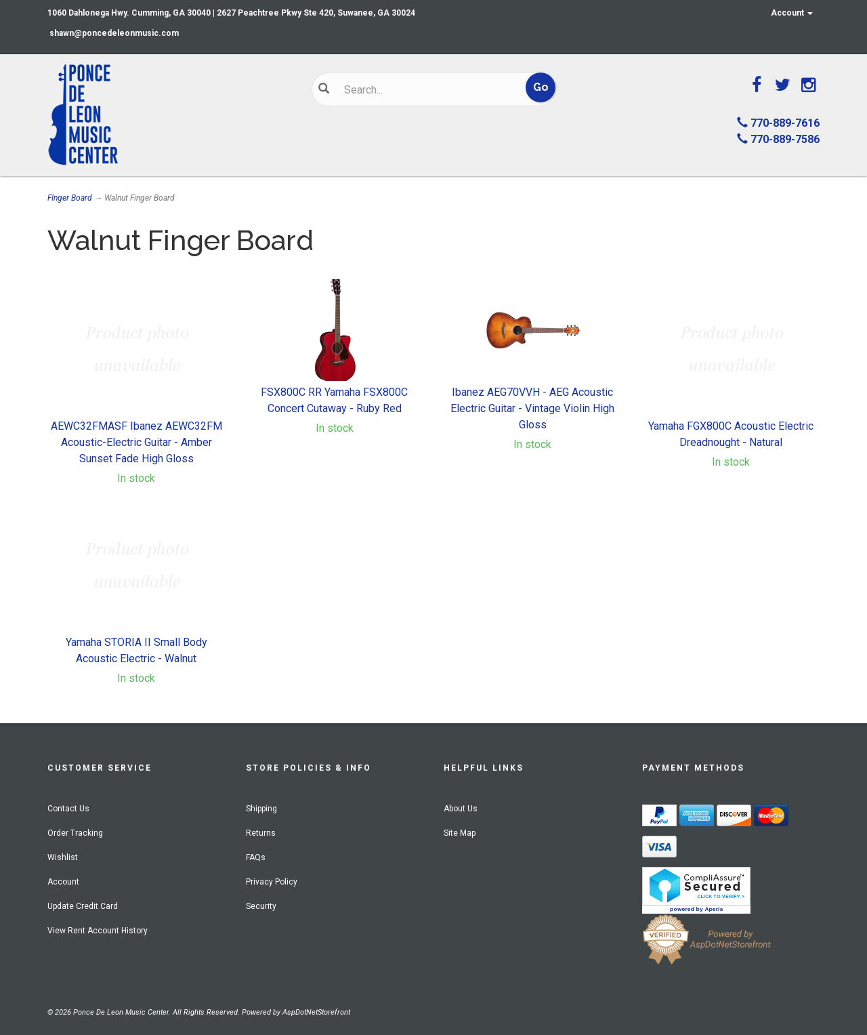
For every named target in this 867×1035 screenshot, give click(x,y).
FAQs (256, 857)
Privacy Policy (271, 882)
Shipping (261, 808)
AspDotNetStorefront (316, 1012)
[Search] (423, 89)
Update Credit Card (82, 906)
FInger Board (69, 198)
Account (792, 13)
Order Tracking (75, 833)
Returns (261, 833)
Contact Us (68, 808)
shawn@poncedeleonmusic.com (114, 33)
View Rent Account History (97, 930)
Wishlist (62, 857)
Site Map (459, 833)
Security (261, 906)
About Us (461, 808)
